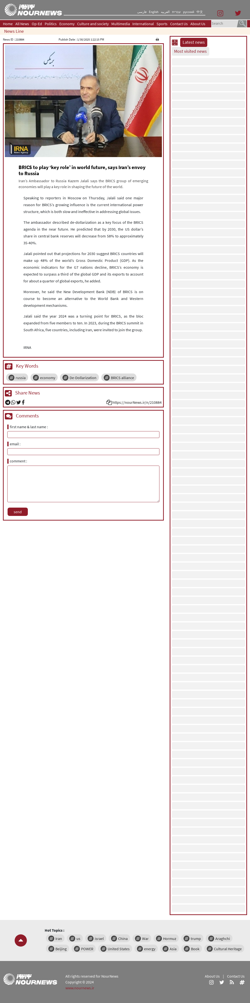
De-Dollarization (83, 377)
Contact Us (179, 23)
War (145, 938)
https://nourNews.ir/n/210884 (137, 402)
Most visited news (190, 51)
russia (21, 377)
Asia (173, 948)
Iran (58, 938)
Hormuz (169, 938)
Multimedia (120, 23)
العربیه (165, 12)
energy (149, 948)
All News (22, 23)
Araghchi (222, 938)
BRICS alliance (122, 377)
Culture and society (93, 23)
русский (188, 12)
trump (196, 938)
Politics (51, 23)
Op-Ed (37, 23)
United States (119, 948)
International (143, 23)
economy (47, 377)
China (123, 938)
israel (99, 938)
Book (195, 948)
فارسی (141, 12)
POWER (87, 948)
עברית (176, 12)
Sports (161, 23)
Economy (66, 23)
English (153, 12)
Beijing (61, 948)
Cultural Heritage (228, 948)
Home (8, 23)
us (78, 938)
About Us (197, 23)
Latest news (194, 42)
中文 (200, 12)
